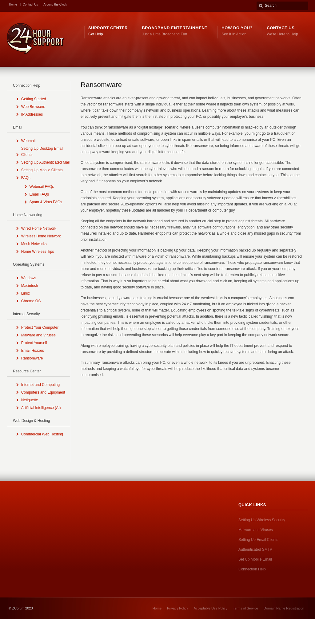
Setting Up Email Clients (258, 540)
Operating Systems (28, 264)
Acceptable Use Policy (210, 608)
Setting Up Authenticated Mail (45, 162)
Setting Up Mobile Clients (42, 170)
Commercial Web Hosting (42, 434)
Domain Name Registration (284, 608)
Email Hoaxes (32, 350)
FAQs (25, 178)
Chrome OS (31, 301)
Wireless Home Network (41, 236)
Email (17, 127)
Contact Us (30, 4)
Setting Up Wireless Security (261, 520)
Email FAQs (39, 194)
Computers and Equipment (43, 392)
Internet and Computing (40, 385)
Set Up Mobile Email (255, 559)
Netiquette (29, 400)
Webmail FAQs (42, 187)
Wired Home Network (38, 228)
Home (13, 4)
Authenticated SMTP (255, 549)
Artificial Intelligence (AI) (41, 408)
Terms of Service (245, 608)
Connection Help (26, 85)
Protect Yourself (34, 343)
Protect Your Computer (39, 327)
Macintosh (29, 286)
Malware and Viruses (38, 335)
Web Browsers (33, 107)
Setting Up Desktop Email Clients (42, 151)
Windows (28, 278)
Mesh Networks (34, 244)
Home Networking (27, 215)
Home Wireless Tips (37, 251)
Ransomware (32, 358)
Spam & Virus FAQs (46, 202)
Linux (25, 293)
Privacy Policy (177, 608)
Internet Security (26, 314)
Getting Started (33, 99)
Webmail (28, 141)
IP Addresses (32, 114)
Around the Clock (55, 4)
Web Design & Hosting (31, 421)
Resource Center (27, 371)
